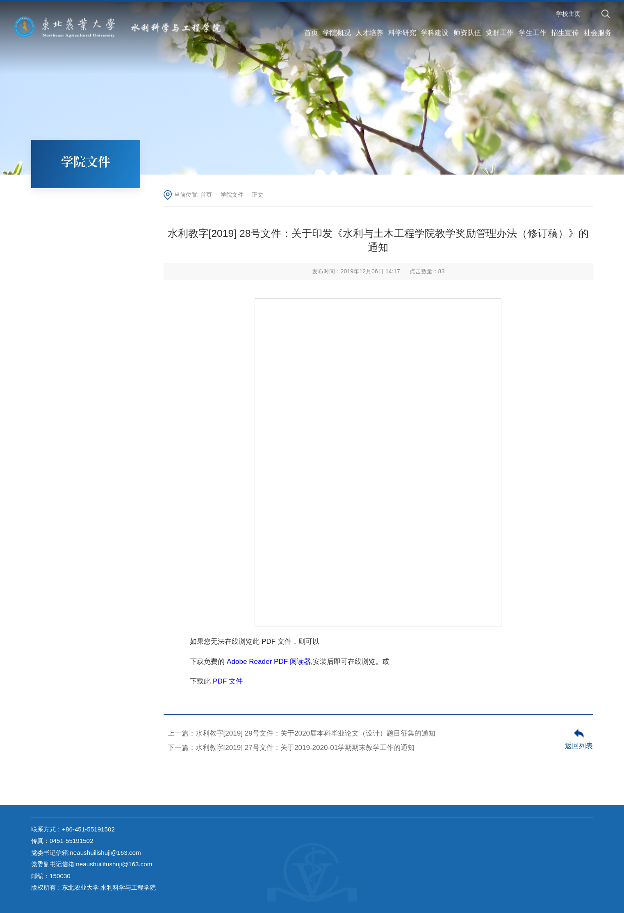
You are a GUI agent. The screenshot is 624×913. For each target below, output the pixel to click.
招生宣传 (565, 28)
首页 (311, 28)
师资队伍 (467, 28)
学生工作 (533, 28)
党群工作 (500, 28)
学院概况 (337, 28)
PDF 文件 (228, 681)
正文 (257, 194)
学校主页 (568, 8)
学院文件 (232, 194)
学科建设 (435, 28)
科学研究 (402, 28)
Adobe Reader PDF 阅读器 (269, 661)
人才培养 (369, 28)
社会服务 (598, 28)
